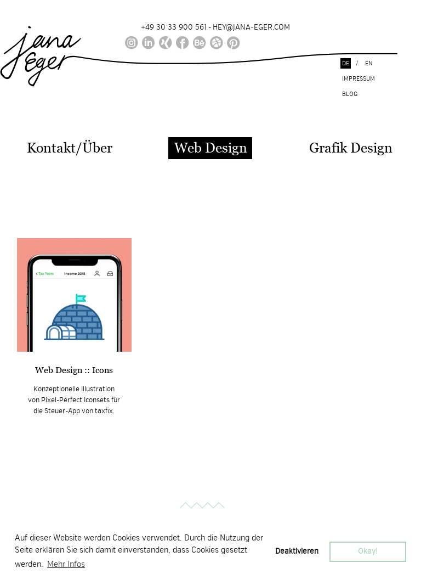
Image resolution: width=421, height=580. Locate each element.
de (345, 63)
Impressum (358, 78)
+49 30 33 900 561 (174, 27)
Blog (349, 94)
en (369, 63)
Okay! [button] (368, 551)
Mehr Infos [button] (66, 564)
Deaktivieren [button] (296, 551)
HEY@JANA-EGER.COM (251, 27)
